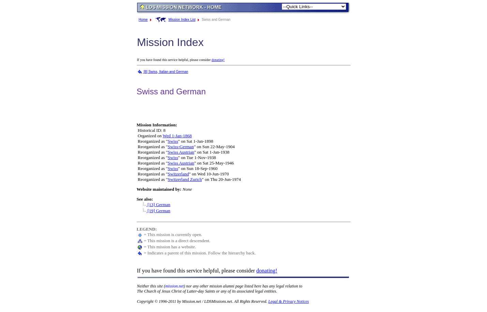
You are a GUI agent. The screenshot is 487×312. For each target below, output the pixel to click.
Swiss (173, 141)
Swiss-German (181, 146)
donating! (217, 60)
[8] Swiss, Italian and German (162, 72)
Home (143, 19)
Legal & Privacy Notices (288, 301)
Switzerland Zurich (185, 179)
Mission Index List (181, 19)
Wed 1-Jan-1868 (177, 135)
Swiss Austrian (181, 152)
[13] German (155, 204)
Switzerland (178, 173)
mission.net (174, 286)
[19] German (155, 210)
